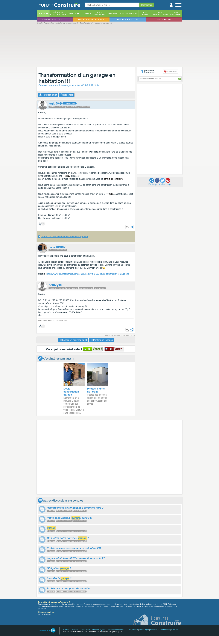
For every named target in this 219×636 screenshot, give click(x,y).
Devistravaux (145, 13)
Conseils (86, 13)
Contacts (66, 629)
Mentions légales (98, 629)
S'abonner (170, 71)
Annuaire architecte (127, 19)
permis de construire (113, 179)
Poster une (101, 340)
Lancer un (73, 340)
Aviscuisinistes (175, 13)
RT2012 (66, 176)
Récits (58, 13)
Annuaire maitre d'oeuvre (91, 19)
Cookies (174, 629)
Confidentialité (164, 629)
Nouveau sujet (48, 95)
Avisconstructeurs (160, 13)
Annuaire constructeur (54, 19)
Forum (42, 13)
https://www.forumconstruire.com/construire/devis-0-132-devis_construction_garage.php (88, 274)
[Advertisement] (109, 45)
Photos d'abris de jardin (96, 390)
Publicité (153, 629)
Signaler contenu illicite (81, 629)
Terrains (112, 13)
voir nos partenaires (44, 614)
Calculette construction (116, 629)
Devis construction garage (71, 391)
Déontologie (144, 629)
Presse (135, 629)
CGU (129, 629)
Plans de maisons (128, 13)
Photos (72, 13)
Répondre (66, 95)
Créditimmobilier (99, 13)
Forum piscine (164, 19)
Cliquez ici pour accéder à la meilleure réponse (64, 236)
